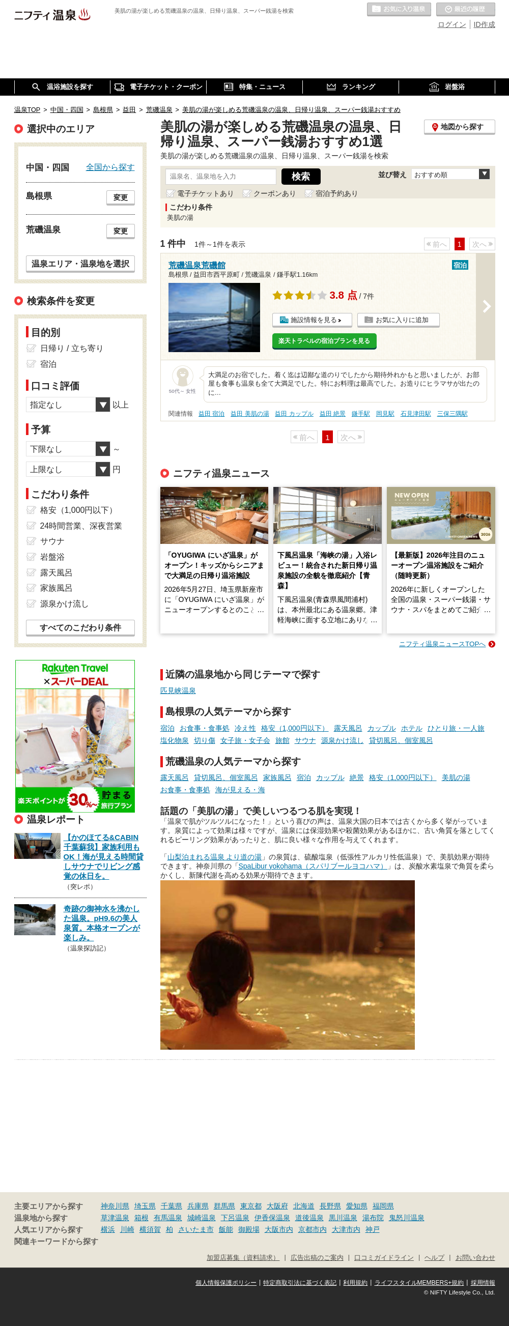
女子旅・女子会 (245, 740)
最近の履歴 (465, 10)
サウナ (305, 740)
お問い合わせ (475, 1257)
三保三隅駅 (452, 413)
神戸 (372, 1229)
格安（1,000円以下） (295, 728)
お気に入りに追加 (402, 320)
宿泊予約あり (337, 193)
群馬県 (224, 1206)
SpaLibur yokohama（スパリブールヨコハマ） (313, 866)
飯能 (226, 1229)
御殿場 (249, 1229)
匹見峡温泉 (178, 690)
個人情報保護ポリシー (226, 1282)
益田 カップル (294, 413)
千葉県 (171, 1206)
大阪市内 (279, 1229)
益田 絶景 (333, 413)
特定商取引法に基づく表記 (299, 1282)
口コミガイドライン (384, 1257)
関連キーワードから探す (56, 1241)
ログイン (452, 24)
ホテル (411, 728)
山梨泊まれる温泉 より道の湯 (214, 857)
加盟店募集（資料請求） (243, 1257)
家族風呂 (277, 777)
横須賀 (150, 1229)
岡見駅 (385, 413)
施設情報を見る (314, 320)
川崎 (127, 1229)
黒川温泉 (343, 1218)
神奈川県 (115, 1206)
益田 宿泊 (211, 413)
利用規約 (355, 1282)
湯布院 (373, 1218)
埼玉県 (145, 1206)
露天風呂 (348, 728)
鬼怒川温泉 (407, 1218)
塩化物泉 (174, 740)
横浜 (108, 1229)
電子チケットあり (205, 193)
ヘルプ (434, 1257)
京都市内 (312, 1229)
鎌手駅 (361, 413)
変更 (121, 197)
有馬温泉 (168, 1218)
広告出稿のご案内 (317, 1257)
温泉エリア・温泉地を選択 (80, 263)
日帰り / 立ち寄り (72, 348)
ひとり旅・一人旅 (456, 728)
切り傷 (204, 740)
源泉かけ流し (342, 740)
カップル (381, 728)
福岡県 (383, 1206)
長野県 (330, 1206)
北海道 (304, 1206)
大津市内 (346, 1229)
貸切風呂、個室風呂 (401, 740)
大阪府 (277, 1206)
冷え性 (245, 728)
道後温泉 (309, 1218)
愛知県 (356, 1206)
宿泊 (167, 728)
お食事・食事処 (205, 728)
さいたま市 (196, 1229)
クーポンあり (274, 193)
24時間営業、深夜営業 (81, 526)
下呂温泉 (235, 1218)
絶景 (357, 777)
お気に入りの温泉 (399, 10)
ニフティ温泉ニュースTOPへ (442, 644)
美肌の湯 (456, 777)
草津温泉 (115, 1218)
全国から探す (110, 166)
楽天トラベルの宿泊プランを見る (324, 340)
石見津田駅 (416, 413)
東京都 (251, 1206)
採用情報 (483, 1282)
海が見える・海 (240, 790)
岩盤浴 (52, 557)
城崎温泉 (201, 1218)
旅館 (282, 740)
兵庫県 (198, 1206)
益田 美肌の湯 (250, 413)
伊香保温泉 (272, 1218)
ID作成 (484, 24)
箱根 (141, 1218)
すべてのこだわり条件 (80, 627)
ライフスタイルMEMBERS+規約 (419, 1282)
